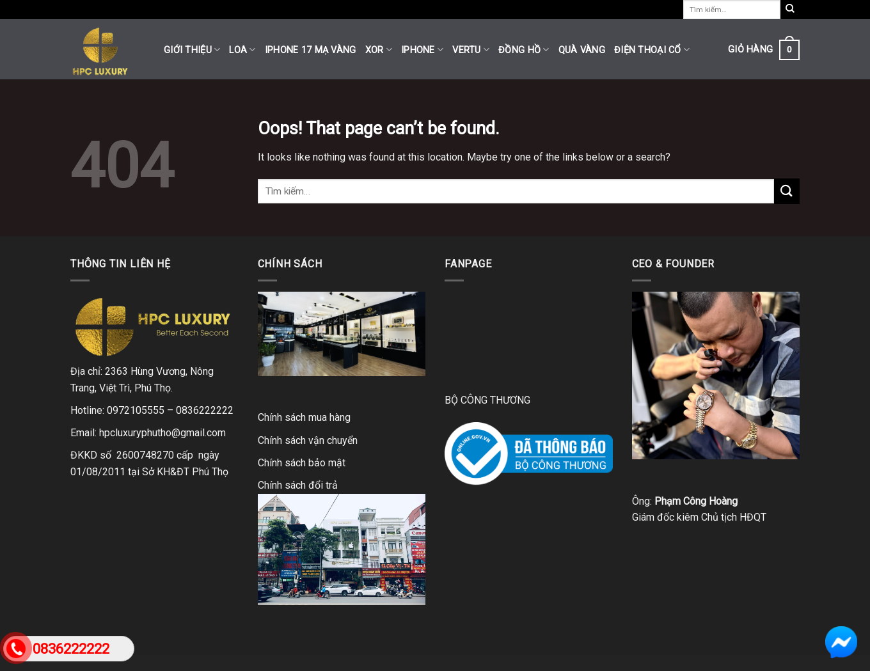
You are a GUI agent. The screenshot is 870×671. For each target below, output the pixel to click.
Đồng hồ (524, 49)
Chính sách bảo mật (301, 463)
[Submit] (787, 190)
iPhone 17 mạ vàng (310, 50)
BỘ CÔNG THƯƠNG (487, 400)
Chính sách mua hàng (304, 417)
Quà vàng (581, 50)
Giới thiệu (192, 49)
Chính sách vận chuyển (308, 440)
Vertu (470, 49)
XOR (378, 49)
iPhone (422, 49)
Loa (242, 49)
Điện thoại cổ (652, 49)
